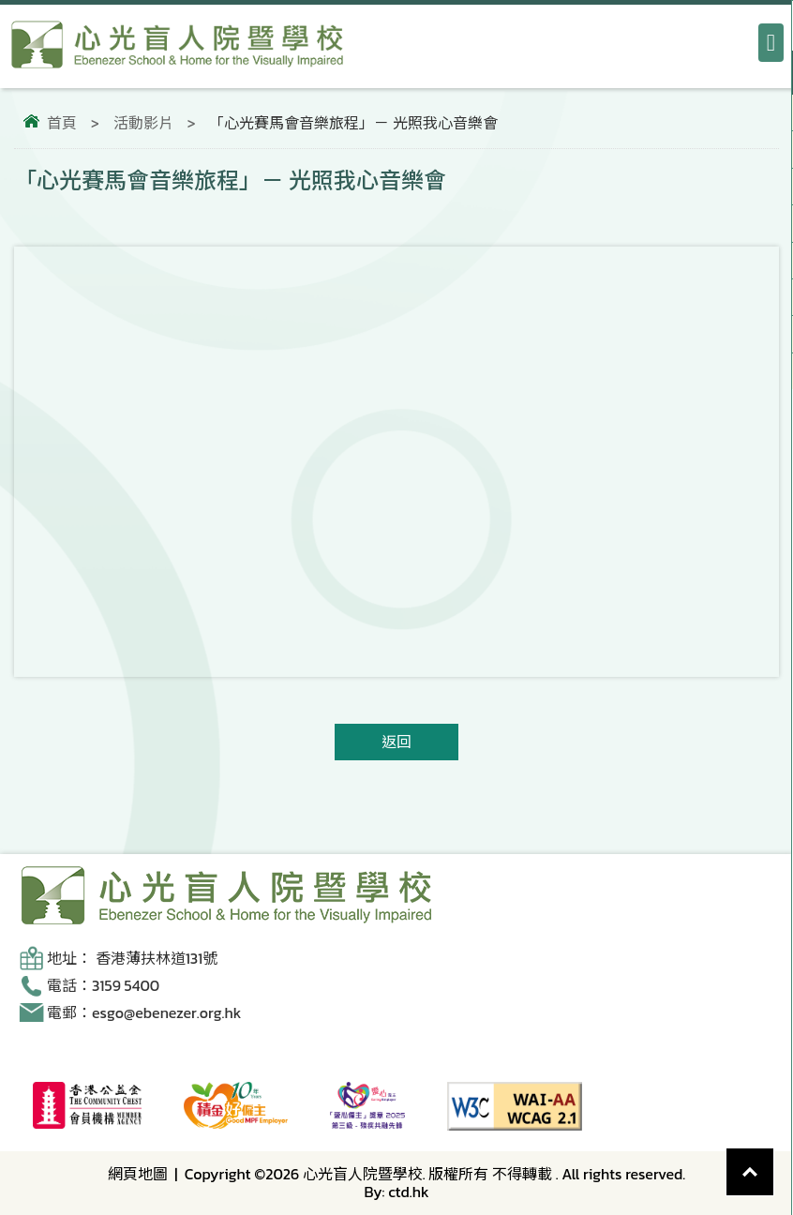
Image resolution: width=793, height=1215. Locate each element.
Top (773, 1158)
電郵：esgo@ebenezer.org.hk (144, 1012)
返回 (396, 741)
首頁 (62, 123)
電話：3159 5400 (103, 985)
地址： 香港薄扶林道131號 (132, 958)
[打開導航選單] (771, 42)
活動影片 (143, 123)
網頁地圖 (138, 1173)
